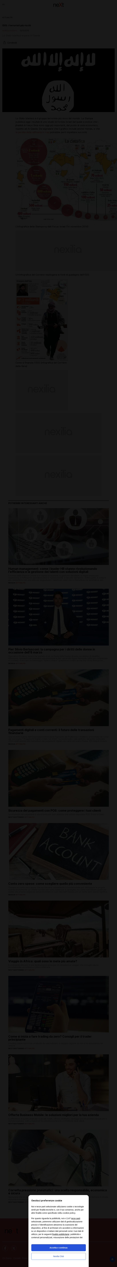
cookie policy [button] (68, 1213)
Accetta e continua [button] (58, 1248)
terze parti (75, 1218)
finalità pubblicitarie (60, 1234)
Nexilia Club (58, 1256)
